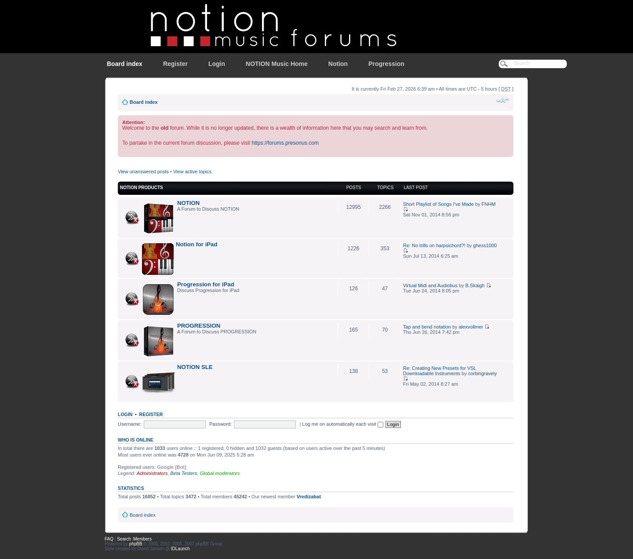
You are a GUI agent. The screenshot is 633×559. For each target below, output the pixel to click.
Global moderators (220, 473)
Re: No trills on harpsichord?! (434, 245)
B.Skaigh (474, 285)
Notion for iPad (197, 244)
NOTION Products (141, 187)
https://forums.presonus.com (285, 143)
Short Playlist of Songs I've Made (438, 204)
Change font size (502, 100)
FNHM (489, 204)
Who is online (135, 439)
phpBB (135, 543)
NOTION (188, 203)
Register (175, 63)
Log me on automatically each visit (342, 424)
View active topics (192, 171)
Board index (124, 63)
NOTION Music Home (277, 63)
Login (216, 63)
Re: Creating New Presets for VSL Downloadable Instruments (440, 370)
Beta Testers (183, 473)
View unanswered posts (143, 171)
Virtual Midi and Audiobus (430, 285)
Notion (338, 63)
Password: (220, 424)
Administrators (152, 473)
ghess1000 (485, 245)
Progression (386, 63)
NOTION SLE (195, 367)
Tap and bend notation (427, 326)
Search (124, 539)
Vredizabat (309, 496)
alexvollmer (470, 326)
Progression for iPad (205, 284)
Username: (130, 424)
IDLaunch (180, 548)
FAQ (109, 539)
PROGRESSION (198, 325)
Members (142, 539)
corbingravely (482, 373)
